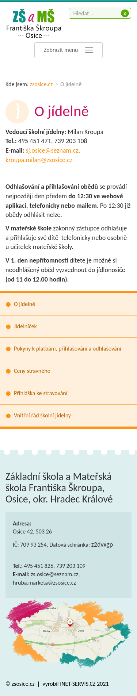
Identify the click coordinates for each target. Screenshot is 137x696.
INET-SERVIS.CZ (77, 683)
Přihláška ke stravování (40, 393)
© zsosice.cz (20, 683)
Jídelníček (25, 326)
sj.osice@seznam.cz (52, 150)
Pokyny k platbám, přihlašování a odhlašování (67, 348)
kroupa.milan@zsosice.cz (38, 160)
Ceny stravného (32, 370)
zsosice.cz (41, 84)
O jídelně (24, 304)
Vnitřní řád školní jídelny (42, 415)
